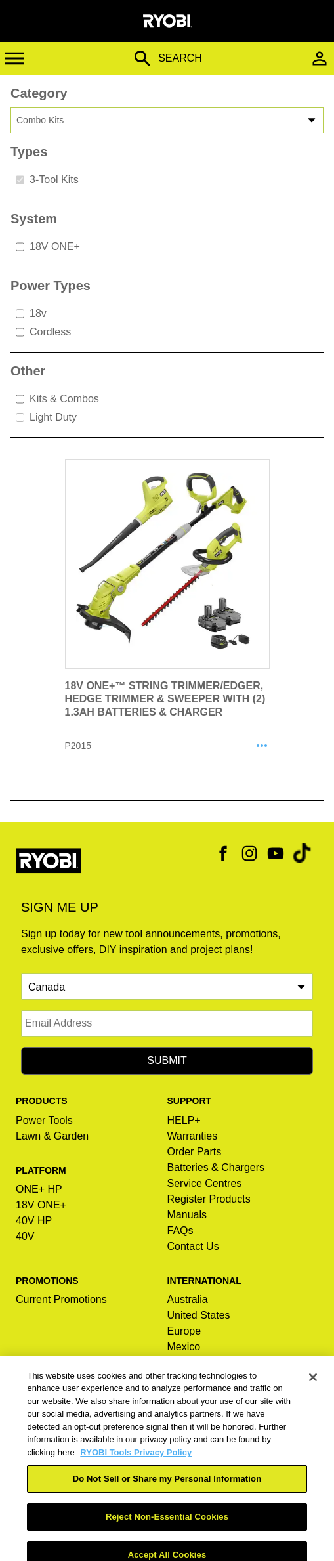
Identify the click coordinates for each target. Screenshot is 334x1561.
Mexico (184, 1346)
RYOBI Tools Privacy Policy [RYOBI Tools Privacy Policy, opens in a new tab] (136, 1465)
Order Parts (194, 1151)
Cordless (43, 332)
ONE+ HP (39, 1189)
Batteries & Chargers (216, 1167)
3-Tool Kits (47, 180)
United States (198, 1315)
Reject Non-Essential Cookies (167, 1529)
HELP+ (184, 1120)
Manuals (187, 1214)
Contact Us (193, 1246)
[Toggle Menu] (25, 58)
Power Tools (44, 1120)
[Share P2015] (262, 747)
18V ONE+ (48, 247)
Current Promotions (61, 1299)
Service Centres (204, 1183)
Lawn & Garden (52, 1136)
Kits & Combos (57, 399)
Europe (184, 1330)
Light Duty (46, 417)
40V (25, 1236)
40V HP (34, 1220)
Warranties (192, 1136)
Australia (187, 1299)
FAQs (180, 1230)
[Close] (313, 1389)
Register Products (209, 1199)
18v (31, 314)
